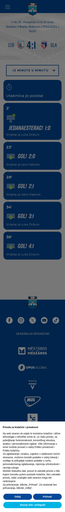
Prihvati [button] (47, 496)
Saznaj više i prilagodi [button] (32, 504)
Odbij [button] (18, 496)
